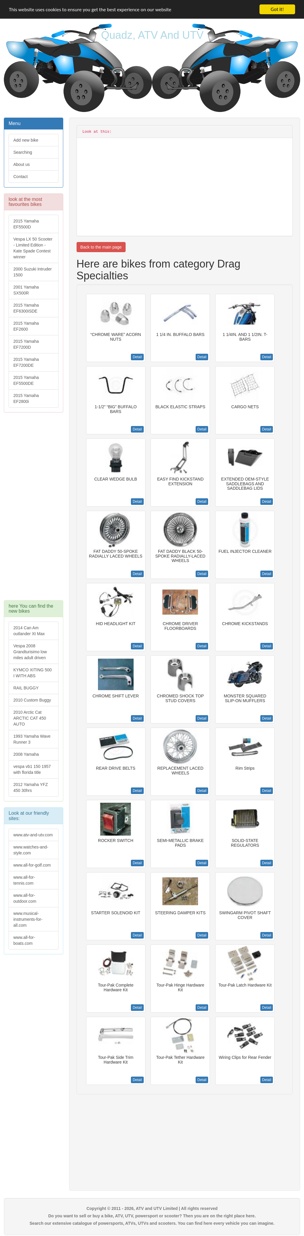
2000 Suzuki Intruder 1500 (32, 272)
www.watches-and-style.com (30, 850)
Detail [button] (137, 357)
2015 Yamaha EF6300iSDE (26, 308)
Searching (22, 152)
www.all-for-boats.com (24, 940)
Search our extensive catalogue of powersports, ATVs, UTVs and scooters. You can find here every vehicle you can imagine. (152, 1223)
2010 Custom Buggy (32, 700)
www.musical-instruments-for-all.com (27, 919)
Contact (20, 176)
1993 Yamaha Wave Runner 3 (31, 739)
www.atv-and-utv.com (33, 834)
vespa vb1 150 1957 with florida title (32, 769)
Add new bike (25, 140)
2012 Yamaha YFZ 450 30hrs (30, 787)
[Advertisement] (33, 509)
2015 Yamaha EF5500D (26, 224)
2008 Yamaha (26, 754)
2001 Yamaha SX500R (26, 290)
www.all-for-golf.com (32, 865)
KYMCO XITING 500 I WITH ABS (32, 672)
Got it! (277, 9)
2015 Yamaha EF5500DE (26, 380)
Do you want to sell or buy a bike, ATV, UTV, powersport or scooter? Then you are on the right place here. (152, 1215)
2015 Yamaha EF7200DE (26, 362)
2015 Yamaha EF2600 (26, 326)
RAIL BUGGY (26, 688)
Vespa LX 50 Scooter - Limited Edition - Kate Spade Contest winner (33, 248)
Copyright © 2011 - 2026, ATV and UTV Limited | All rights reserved (152, 1208)
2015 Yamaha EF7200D (26, 344)
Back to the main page (101, 247)
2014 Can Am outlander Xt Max (29, 630)
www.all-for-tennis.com (24, 880)
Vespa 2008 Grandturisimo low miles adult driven (30, 651)
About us (21, 164)
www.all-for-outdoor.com (24, 898)
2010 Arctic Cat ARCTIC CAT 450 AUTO (29, 718)
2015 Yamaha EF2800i (26, 398)
